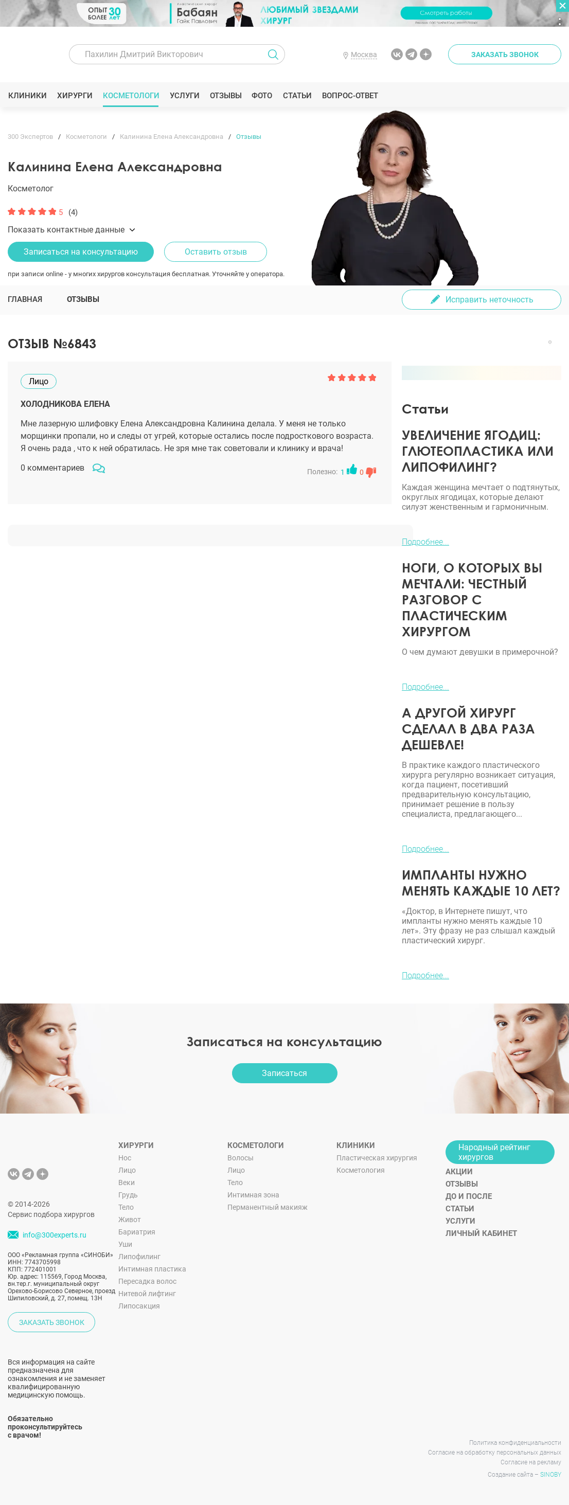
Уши (125, 1244)
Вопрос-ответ (349, 95)
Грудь (128, 1195)
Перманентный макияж (267, 1207)
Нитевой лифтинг (147, 1293)
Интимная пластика (152, 1269)
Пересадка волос (147, 1281)
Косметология (360, 1170)
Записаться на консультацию (81, 252)
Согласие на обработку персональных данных (494, 1452)
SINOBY (550, 1474)
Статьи (297, 95)
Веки (126, 1182)
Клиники (27, 95)
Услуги (184, 95)
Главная (25, 299)
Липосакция (139, 1306)
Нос (124, 1158)
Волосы (240, 1158)
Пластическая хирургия (376, 1158)
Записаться (284, 1073)
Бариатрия (136, 1232)
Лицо (127, 1170)
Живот (129, 1219)
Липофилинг (139, 1256)
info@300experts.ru (54, 1235)
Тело (126, 1207)
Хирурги (74, 95)
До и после (469, 1196)
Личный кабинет (481, 1233)
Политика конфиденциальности (515, 1442)
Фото (262, 95)
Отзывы (225, 95)
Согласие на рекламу (531, 1462)
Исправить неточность (490, 299)
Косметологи (130, 95)
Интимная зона (253, 1195)
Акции (459, 1171)
